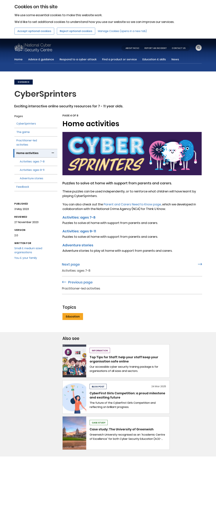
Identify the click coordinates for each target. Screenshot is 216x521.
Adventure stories (77, 245)
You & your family (25, 258)
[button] (53, 152)
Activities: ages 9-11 (79, 231)
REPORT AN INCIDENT (155, 48)
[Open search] (199, 48)
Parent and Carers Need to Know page (132, 204)
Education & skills (154, 59)
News (175, 59)
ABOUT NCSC (132, 48)
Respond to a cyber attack (78, 59)
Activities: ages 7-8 (79, 217)
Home (18, 59)
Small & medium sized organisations (28, 250)
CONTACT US (179, 48)
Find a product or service (119, 59)
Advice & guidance (41, 59)
